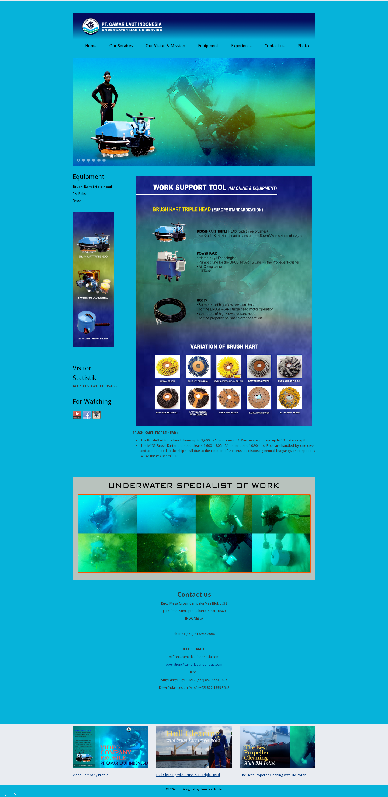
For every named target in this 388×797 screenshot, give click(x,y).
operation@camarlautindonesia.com (194, 664)
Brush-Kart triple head (92, 187)
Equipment (208, 46)
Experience (241, 46)
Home (90, 46)
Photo (303, 46)
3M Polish (80, 194)
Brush (77, 201)
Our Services (121, 46)
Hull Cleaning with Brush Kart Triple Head (188, 775)
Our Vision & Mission (165, 46)
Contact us (275, 46)
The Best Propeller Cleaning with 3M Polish (273, 775)
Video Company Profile (90, 775)
